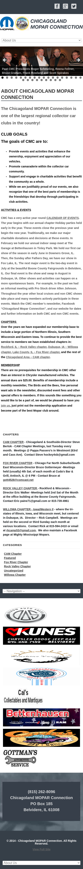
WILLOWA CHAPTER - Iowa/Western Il (28, 509)
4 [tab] (16, 78)
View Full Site (41, 849)
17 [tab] (76, 78)
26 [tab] (55, 80)
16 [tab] (71, 78)
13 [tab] (57, 78)
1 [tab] (2, 78)
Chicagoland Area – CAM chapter (28, 357)
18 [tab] (80, 78)
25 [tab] (51, 80)
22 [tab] (37, 80)
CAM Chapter (13, 553)
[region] (41, 61)
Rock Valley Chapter (17, 566)
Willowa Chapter (15, 574)
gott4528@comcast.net (18, 479)
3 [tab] (12, 78)
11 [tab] (48, 78)
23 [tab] (42, 80)
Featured (10, 558)
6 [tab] (25, 78)
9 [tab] (39, 78)
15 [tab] (67, 78)
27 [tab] (60, 80)
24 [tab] (46, 80)
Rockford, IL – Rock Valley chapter (24, 346)
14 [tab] (62, 78)
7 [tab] (30, 78)
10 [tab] (44, 78)
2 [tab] (7, 78)
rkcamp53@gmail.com (21, 530)
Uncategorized (13, 570)
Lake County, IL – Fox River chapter (36, 352)
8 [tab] (35, 78)
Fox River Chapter (16, 562)
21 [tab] (32, 80)
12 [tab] (53, 78)
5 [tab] (21, 78)
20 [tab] (28, 80)
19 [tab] (23, 80)
